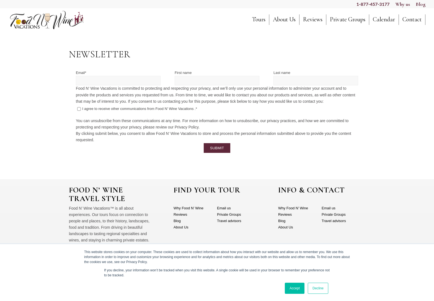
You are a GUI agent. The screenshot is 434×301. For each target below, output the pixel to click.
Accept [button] (295, 288)
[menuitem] (259, 22)
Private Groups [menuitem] (229, 214)
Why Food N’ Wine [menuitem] (188, 208)
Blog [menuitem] (177, 221)
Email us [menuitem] (224, 208)
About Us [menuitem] (181, 227)
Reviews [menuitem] (180, 214)
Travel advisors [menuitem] (229, 221)
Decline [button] (318, 288)
